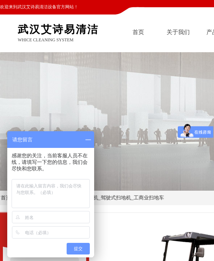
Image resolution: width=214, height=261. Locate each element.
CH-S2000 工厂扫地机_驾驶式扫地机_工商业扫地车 (107, 197)
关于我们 (178, 32)
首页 (138, 32)
